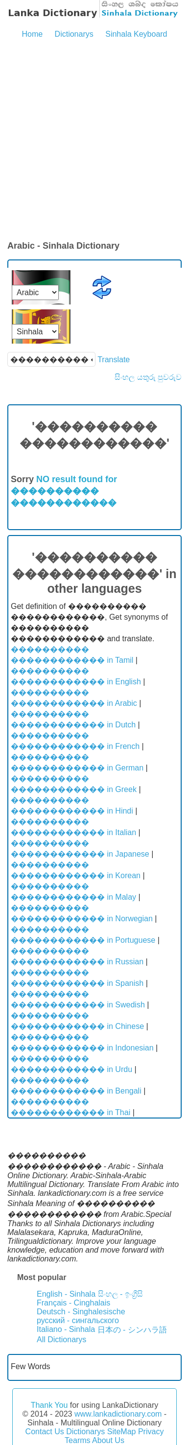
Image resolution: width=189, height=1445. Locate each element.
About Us (108, 1440)
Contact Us (44, 1431)
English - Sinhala (66, 1294)
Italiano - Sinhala (66, 1329)
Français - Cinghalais (73, 1303)
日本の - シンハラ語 (132, 1330)
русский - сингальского (78, 1320)
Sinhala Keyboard (136, 34)
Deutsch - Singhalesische (81, 1311)
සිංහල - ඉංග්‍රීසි (120, 1294)
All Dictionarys (61, 1339)
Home (32, 34)
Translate (113, 359)
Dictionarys (74, 34)
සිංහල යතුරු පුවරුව (148, 377)
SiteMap (121, 1431)
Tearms (77, 1440)
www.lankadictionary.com (118, 1414)
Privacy (151, 1431)
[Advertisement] (94, 140)
